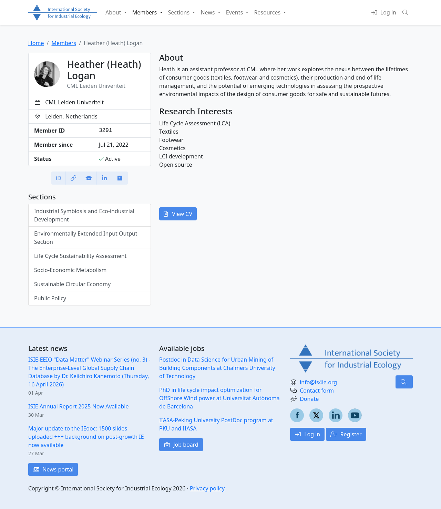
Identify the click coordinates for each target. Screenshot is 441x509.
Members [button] (145, 12)
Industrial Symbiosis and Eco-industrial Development (84, 215)
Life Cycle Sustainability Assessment (80, 256)
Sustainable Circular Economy (72, 284)
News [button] (208, 12)
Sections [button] (179, 12)
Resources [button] (268, 12)
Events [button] (235, 12)
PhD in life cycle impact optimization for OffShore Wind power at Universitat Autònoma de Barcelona (219, 398)
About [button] (114, 12)
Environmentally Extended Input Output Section (85, 238)
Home (36, 43)
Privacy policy (207, 488)
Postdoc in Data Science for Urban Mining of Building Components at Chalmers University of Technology (217, 368)
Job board (181, 444)
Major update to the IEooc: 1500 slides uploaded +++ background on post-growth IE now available (86, 437)
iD (58, 178)
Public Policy (50, 298)
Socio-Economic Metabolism (70, 270)
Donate (309, 399)
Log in (307, 434)
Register (345, 434)
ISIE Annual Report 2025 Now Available (78, 406)
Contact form (317, 390)
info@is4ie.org (318, 382)
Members (63, 43)
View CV (178, 214)
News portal (53, 469)
